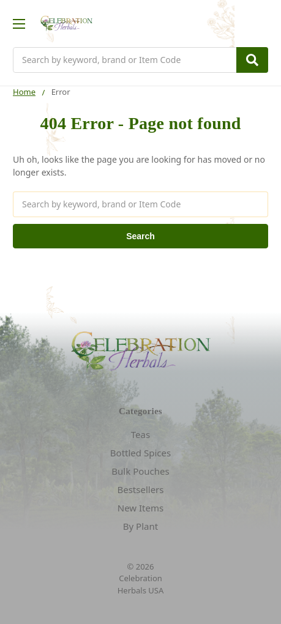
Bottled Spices (140, 453)
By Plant (140, 526)
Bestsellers (140, 489)
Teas (140, 434)
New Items (140, 508)
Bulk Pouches (140, 471)
